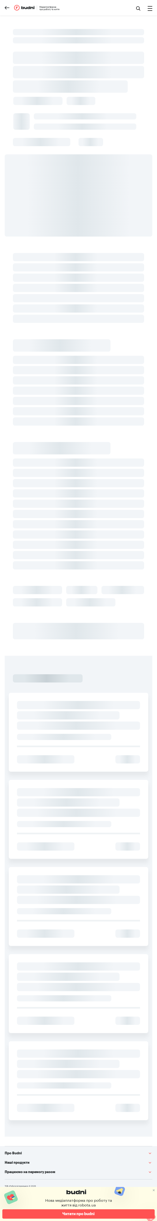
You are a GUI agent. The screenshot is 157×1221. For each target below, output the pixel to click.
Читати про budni (78, 1214)
